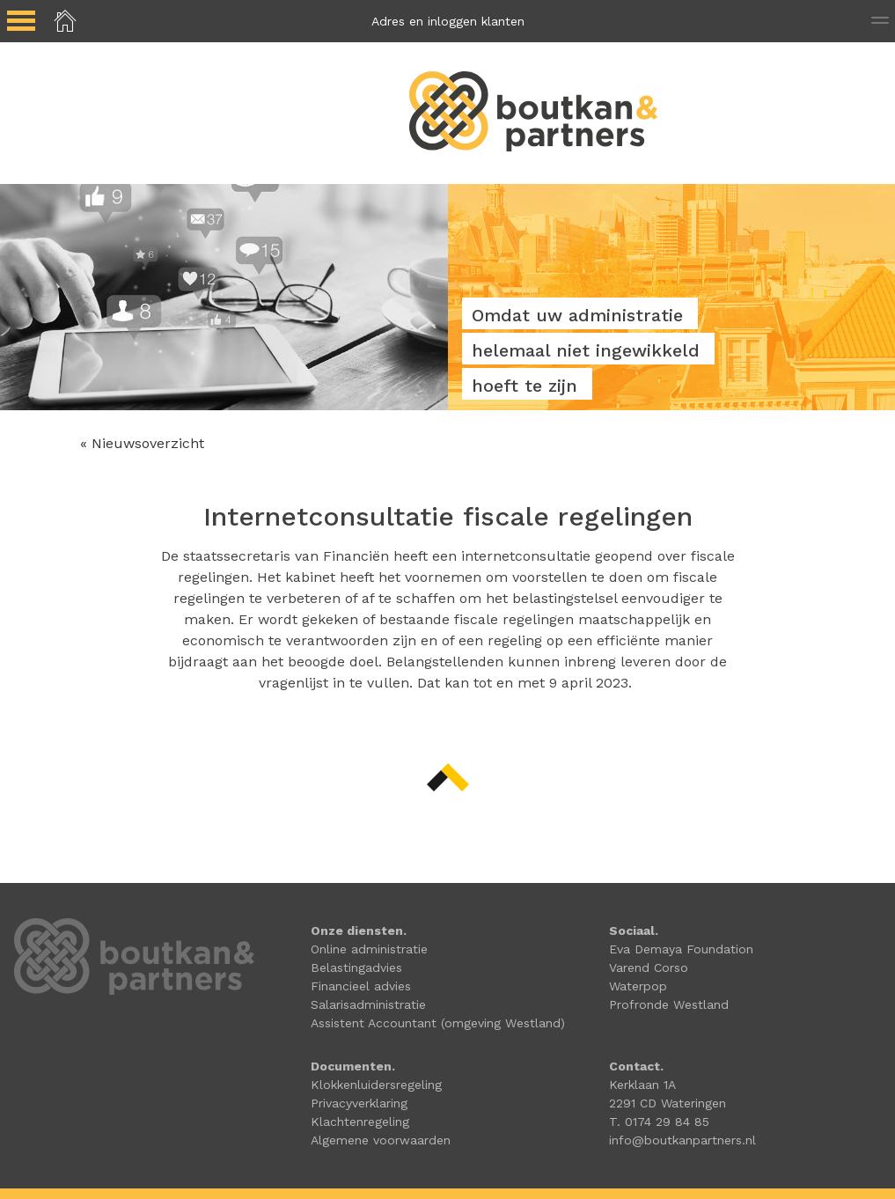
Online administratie (369, 949)
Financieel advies (361, 986)
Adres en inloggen (448, 21)
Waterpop (638, 986)
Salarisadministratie (368, 1004)
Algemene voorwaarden (381, 1140)
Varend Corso (648, 967)
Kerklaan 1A (642, 1085)
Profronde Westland (669, 1004)
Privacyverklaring (359, 1103)
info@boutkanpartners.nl (682, 1140)
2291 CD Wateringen (667, 1103)
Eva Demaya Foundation (681, 949)
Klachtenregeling (360, 1121)
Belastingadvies (356, 967)
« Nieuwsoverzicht (142, 443)
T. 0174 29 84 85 (659, 1121)
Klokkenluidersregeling (376, 1085)
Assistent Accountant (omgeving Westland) (438, 1023)
